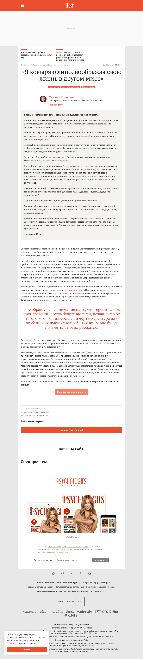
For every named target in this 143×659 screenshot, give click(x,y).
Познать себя (88, 87)
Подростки (54, 87)
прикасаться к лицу (74, 289)
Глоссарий (105, 582)
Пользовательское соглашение (69, 587)
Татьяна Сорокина (62, 97)
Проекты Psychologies (78, 591)
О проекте (38, 582)
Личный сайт (56, 104)
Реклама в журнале (72, 582)
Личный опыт (25, 65)
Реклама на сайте (53, 582)
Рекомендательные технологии (51, 591)
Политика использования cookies (101, 587)
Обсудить (108, 65)
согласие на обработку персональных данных (68, 546)
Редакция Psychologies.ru (35, 409)
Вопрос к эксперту (70, 87)
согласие (11, 643)
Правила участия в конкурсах (40, 587)
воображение (28, 270)
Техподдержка (96, 591)
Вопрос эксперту (90, 582)
